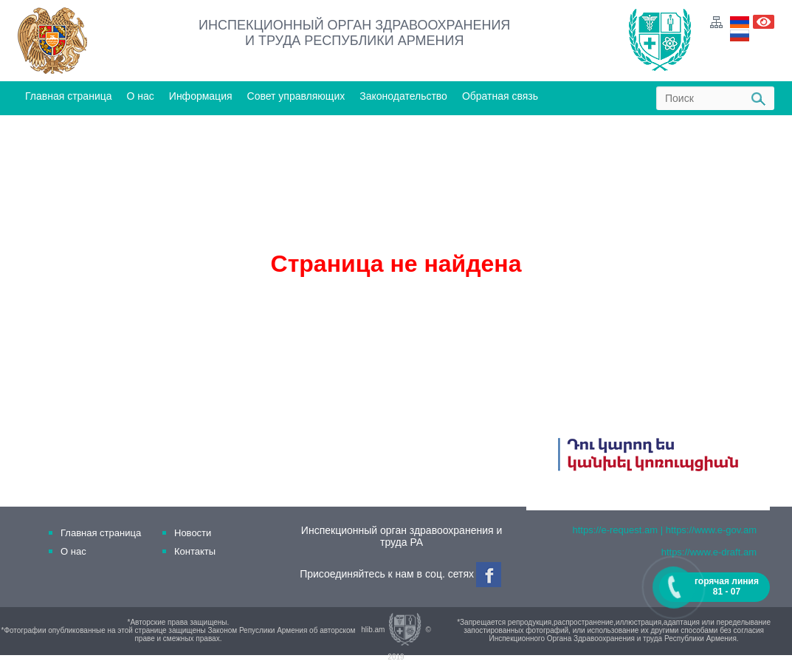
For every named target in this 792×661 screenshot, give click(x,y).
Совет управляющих (296, 96)
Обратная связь (500, 96)
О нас (140, 96)
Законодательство (403, 96)
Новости (192, 532)
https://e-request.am (615, 529)
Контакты (195, 551)
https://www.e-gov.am (711, 529)
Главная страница (68, 96)
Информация (201, 96)
